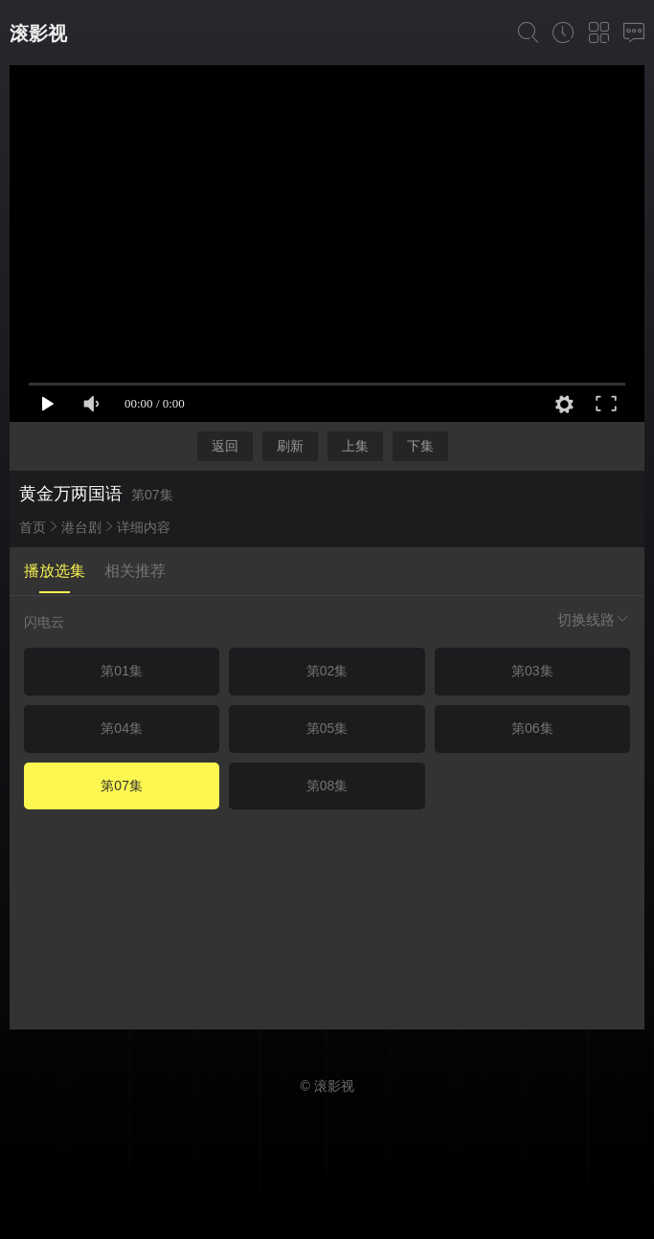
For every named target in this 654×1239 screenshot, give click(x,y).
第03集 (532, 670)
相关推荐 (135, 571)
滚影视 (38, 33)
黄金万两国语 (71, 493)
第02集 (327, 670)
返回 (225, 446)
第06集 (532, 728)
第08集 (327, 785)
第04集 (122, 728)
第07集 (122, 785)
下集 (420, 446)
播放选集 (54, 571)
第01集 (122, 670)
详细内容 (143, 527)
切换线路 (593, 619)
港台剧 (81, 527)
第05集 (327, 728)
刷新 (290, 446)
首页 (32, 527)
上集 (355, 446)
